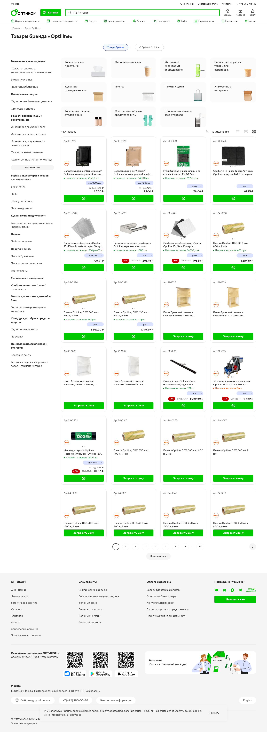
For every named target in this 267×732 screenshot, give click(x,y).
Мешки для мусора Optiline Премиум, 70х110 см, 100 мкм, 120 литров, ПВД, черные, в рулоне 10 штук (82, 452)
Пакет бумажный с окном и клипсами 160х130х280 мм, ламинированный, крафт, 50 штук (231, 314)
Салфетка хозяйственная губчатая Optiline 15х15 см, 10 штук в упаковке (182, 245)
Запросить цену (183, 336)
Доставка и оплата (208, 3)
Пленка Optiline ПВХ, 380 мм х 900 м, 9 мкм (183, 452)
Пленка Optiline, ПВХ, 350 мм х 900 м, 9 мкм (131, 452)
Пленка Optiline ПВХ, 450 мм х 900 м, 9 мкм (230, 525)
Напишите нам (235, 599)
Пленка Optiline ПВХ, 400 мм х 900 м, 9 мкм (131, 525)
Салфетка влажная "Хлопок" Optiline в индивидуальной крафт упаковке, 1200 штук (132, 173)
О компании (187, 3)
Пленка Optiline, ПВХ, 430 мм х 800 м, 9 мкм (131, 314)
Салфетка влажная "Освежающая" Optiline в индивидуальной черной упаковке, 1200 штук (83, 173)
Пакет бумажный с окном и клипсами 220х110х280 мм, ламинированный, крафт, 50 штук (181, 314)
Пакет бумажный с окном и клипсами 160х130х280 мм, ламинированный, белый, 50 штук (132, 383)
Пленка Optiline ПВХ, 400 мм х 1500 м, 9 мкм (81, 525)
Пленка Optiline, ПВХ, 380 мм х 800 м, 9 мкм (81, 314)
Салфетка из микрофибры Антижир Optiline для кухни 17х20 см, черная (233, 173)
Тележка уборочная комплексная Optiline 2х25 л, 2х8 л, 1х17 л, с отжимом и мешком (231, 383)
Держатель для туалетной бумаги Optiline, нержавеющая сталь (132, 245)
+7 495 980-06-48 (246, 3)
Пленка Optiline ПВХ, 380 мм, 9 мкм (230, 452)
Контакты (227, 3)
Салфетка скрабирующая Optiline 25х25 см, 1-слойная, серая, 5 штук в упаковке (83, 245)
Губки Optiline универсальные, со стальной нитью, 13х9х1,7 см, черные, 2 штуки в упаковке (181, 173)
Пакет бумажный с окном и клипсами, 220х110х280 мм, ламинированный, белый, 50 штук (82, 383)
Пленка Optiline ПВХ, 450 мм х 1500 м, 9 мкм (180, 525)
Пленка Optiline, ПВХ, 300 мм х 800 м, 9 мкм (230, 245)
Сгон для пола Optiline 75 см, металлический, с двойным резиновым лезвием (179, 383)
